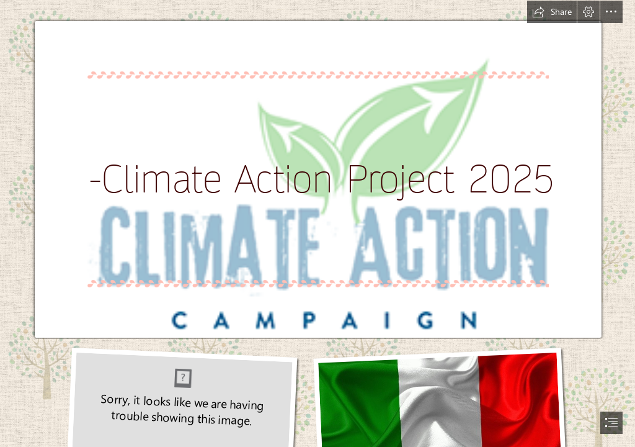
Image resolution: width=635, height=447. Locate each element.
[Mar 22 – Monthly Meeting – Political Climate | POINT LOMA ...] (317, 170)
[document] (317, 223)
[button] (552, 12)
